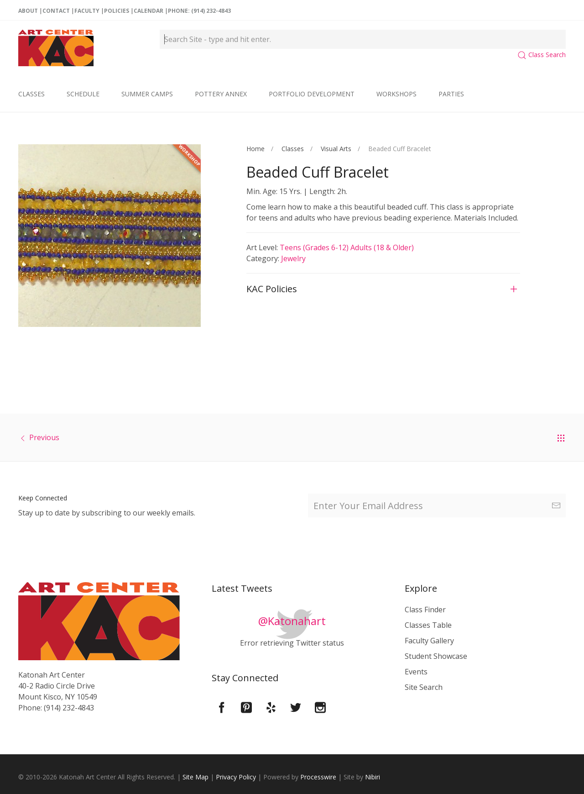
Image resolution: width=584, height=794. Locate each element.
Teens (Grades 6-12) (315, 247)
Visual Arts (336, 148)
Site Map (195, 777)
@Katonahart (292, 620)
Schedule (83, 93)
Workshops (396, 93)
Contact (56, 11)
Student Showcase (436, 656)
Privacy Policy (236, 777)
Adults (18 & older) (382, 247)
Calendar (148, 11)
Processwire (318, 777)
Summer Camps (147, 93)
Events (416, 672)
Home (255, 148)
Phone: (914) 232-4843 (199, 11)
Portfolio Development (312, 93)
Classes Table (428, 625)
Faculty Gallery (429, 641)
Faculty (86, 11)
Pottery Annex (221, 93)
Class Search (541, 54)
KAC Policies (271, 289)
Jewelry (293, 258)
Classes (31, 93)
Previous (44, 437)
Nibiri (372, 777)
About (28, 11)
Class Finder (425, 610)
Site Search (424, 687)
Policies (116, 11)
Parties (451, 93)
